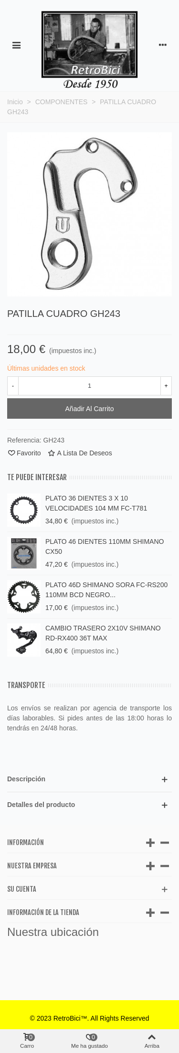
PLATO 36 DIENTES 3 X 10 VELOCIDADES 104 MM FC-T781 (96, 503)
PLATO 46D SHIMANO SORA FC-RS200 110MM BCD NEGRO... (106, 590)
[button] (89, 779)
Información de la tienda (43, 912)
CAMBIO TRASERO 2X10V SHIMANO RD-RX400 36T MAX (103, 633)
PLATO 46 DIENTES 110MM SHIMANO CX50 (104, 546)
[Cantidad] (89, 385)
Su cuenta (21, 889)
